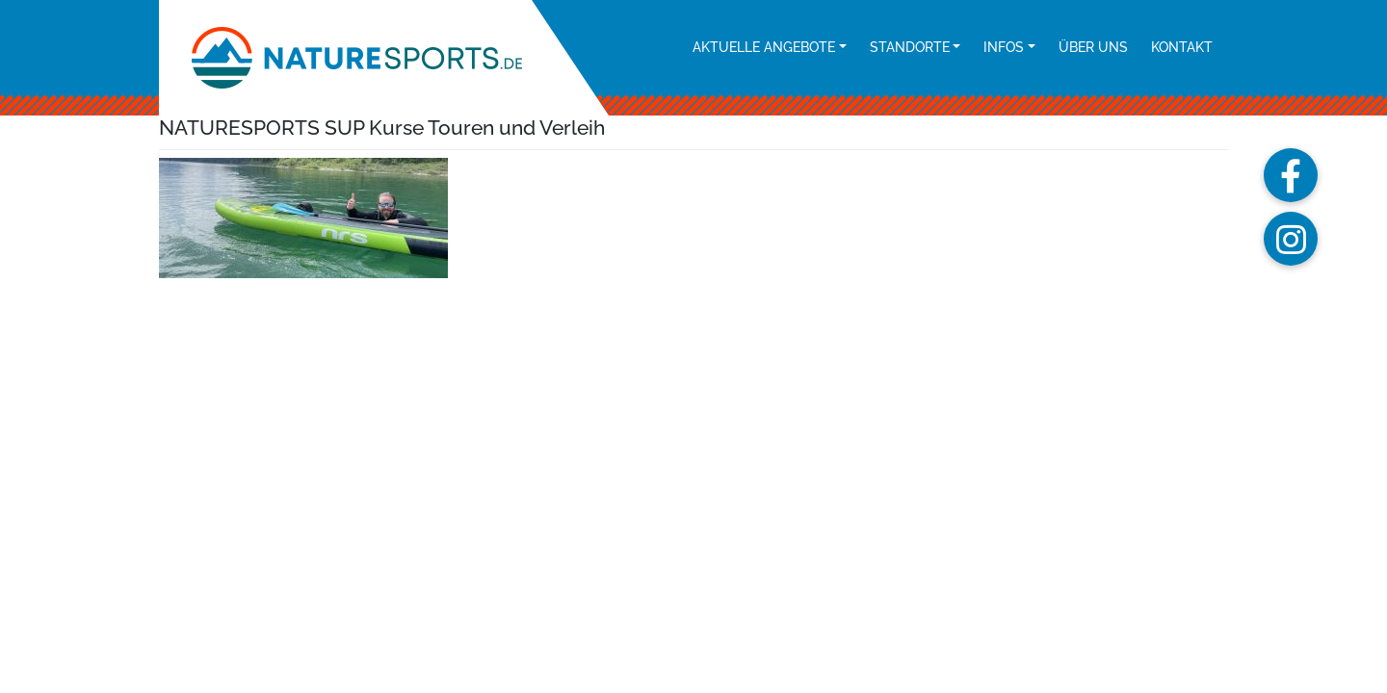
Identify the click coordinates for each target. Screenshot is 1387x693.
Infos (1003, 47)
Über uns (1093, 47)
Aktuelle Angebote (764, 47)
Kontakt (1182, 47)
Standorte (910, 47)
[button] (1291, 175)
